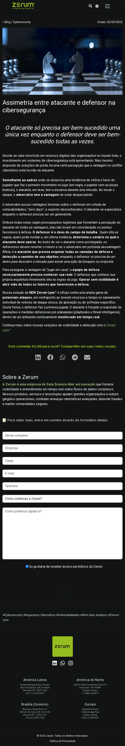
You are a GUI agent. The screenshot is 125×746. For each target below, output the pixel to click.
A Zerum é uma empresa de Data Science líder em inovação (48, 384)
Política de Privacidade (62, 741)
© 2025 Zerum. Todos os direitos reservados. (62, 735)
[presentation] (63, 580)
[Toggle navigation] (107, 6)
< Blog (6, 22)
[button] (90, 6)
